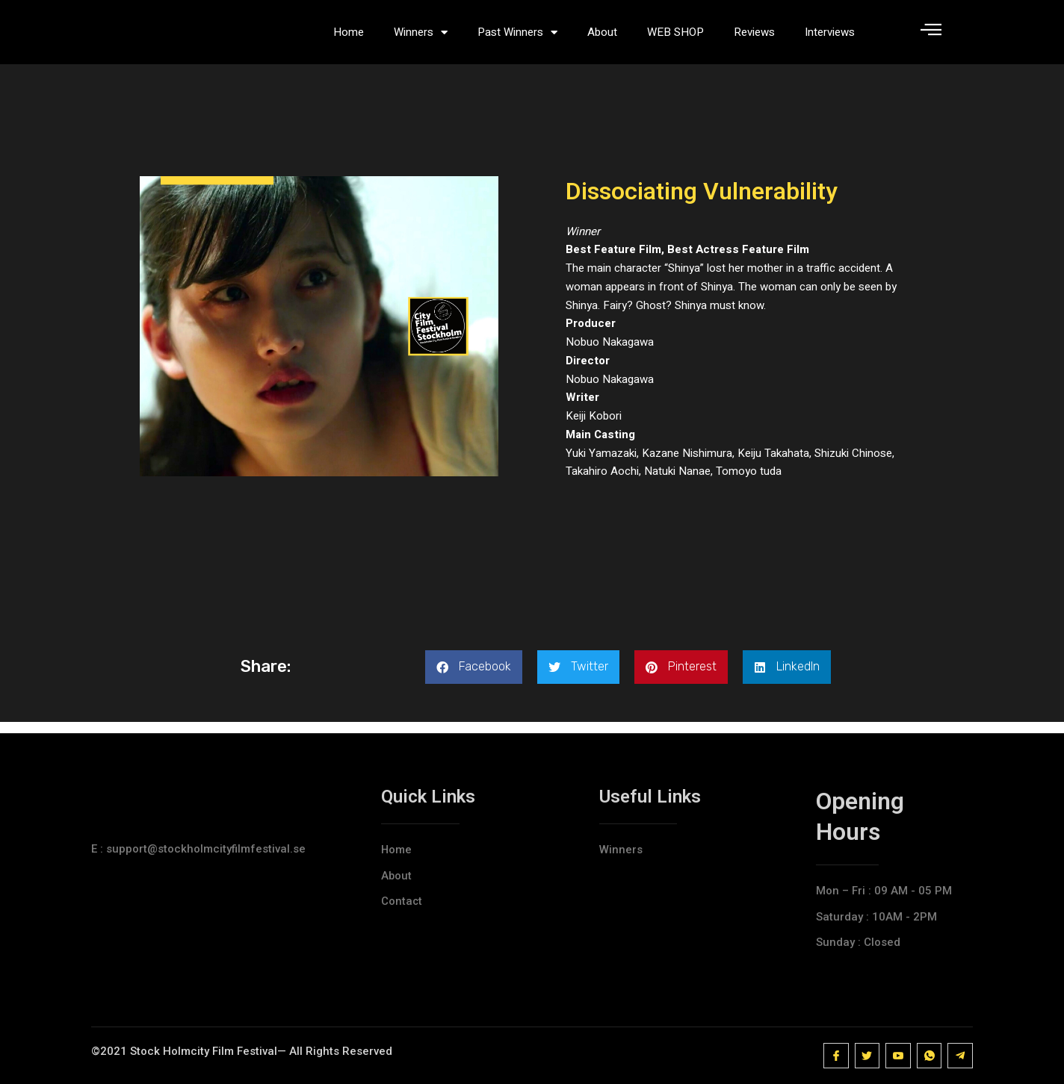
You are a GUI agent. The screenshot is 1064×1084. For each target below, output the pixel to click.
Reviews (754, 37)
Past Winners (517, 38)
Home (348, 37)
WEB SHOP (675, 37)
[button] (473, 678)
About (602, 37)
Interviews (830, 37)
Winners (421, 38)
